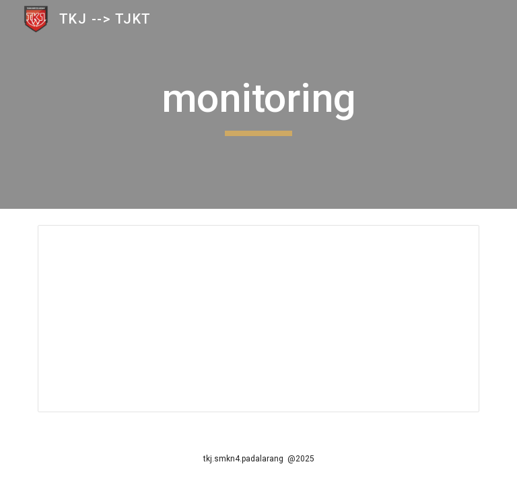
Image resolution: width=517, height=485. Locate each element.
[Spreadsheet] (258, 318)
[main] (258, 104)
